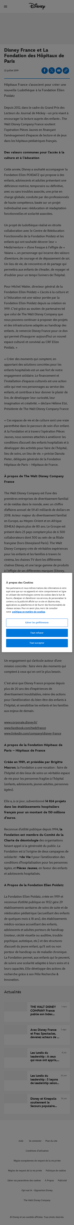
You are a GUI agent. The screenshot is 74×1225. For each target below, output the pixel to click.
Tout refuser (37, 633)
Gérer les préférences (37, 622)
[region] (37, 612)
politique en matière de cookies (28, 612)
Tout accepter (37, 643)
